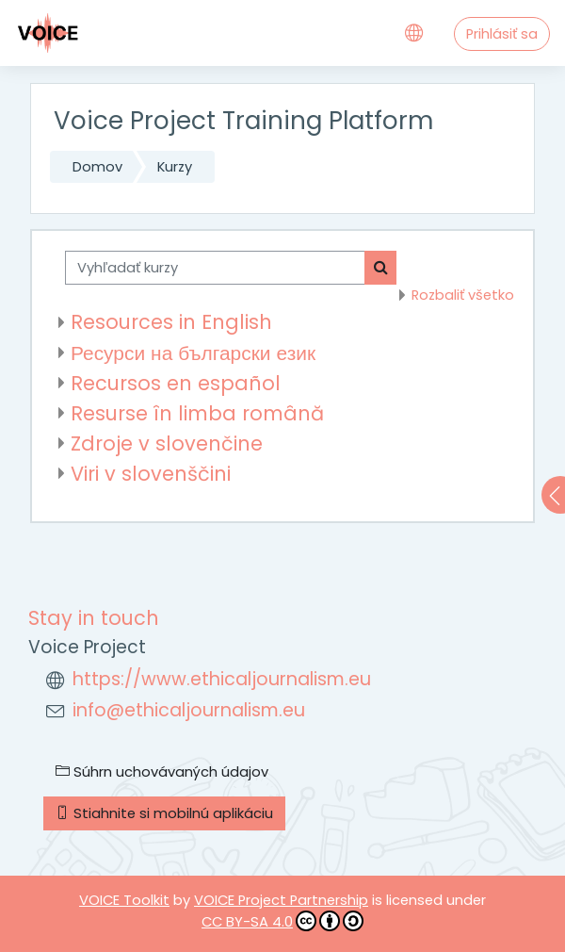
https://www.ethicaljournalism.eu (222, 679)
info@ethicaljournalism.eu (189, 710)
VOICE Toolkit (124, 900)
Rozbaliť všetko (463, 295)
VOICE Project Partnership (281, 900)
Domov (97, 166)
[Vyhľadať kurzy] (215, 268)
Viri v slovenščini (151, 473)
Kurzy (174, 166)
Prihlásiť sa (502, 34)
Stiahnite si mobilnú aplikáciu (164, 813)
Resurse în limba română (197, 413)
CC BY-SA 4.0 (282, 921)
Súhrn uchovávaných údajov (162, 772)
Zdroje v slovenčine (167, 443)
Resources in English (171, 322)
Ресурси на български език (193, 353)
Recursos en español (176, 383)
